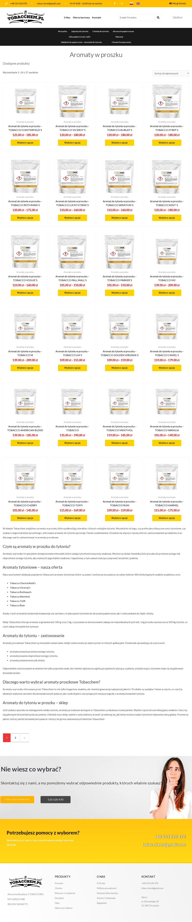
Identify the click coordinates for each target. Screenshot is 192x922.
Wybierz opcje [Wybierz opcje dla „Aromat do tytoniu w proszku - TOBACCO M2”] (167, 292)
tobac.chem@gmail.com (163, 844)
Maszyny (119, 37)
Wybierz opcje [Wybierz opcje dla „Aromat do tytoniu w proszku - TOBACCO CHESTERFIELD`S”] (25, 142)
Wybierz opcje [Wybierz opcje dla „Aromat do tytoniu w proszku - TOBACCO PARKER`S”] (119, 292)
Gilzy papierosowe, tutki (79, 37)
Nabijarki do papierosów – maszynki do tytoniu (81, 42)
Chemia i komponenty (121, 42)
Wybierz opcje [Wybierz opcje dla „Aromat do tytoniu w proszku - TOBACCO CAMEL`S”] (167, 367)
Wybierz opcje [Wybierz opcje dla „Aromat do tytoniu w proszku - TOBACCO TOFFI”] (72, 517)
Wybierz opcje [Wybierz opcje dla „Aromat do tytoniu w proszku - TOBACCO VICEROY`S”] (72, 142)
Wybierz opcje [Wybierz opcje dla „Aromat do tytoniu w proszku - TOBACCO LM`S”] (72, 367)
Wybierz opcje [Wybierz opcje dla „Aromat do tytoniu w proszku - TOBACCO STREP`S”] (167, 142)
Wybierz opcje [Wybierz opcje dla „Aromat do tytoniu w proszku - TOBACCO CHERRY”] (25, 517)
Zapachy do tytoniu (79, 31)
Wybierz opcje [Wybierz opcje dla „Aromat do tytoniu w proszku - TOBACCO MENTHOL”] (119, 442)
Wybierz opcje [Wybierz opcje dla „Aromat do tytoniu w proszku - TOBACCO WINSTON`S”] (119, 217)
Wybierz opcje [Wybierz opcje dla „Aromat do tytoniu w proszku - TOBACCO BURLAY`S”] (119, 142)
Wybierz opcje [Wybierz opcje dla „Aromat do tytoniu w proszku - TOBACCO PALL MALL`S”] (72, 292)
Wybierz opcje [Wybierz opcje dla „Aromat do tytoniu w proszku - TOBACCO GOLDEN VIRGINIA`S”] (119, 367)
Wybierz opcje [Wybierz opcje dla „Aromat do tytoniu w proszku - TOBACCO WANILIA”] (167, 442)
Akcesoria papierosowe (123, 31)
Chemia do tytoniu (100, 31)
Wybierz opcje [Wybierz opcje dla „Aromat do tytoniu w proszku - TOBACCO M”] (25, 367)
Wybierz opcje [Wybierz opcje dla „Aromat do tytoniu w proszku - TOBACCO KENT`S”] (167, 217)
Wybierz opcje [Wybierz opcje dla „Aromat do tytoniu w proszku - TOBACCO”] (72, 442)
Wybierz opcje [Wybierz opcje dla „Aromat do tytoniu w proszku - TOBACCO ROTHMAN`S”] (25, 217)
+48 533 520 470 (18, 3)
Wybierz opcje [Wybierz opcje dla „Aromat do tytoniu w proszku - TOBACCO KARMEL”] (167, 517)
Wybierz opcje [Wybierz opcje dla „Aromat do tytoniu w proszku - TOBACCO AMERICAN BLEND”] (25, 442)
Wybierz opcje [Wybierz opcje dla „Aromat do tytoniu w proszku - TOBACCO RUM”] (119, 517)
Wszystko (62, 31)
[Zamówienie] (171, 73)
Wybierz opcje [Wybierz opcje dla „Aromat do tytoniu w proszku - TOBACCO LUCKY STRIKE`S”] (72, 217)
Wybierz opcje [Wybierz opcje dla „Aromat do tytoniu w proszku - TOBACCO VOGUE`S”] (25, 292)
